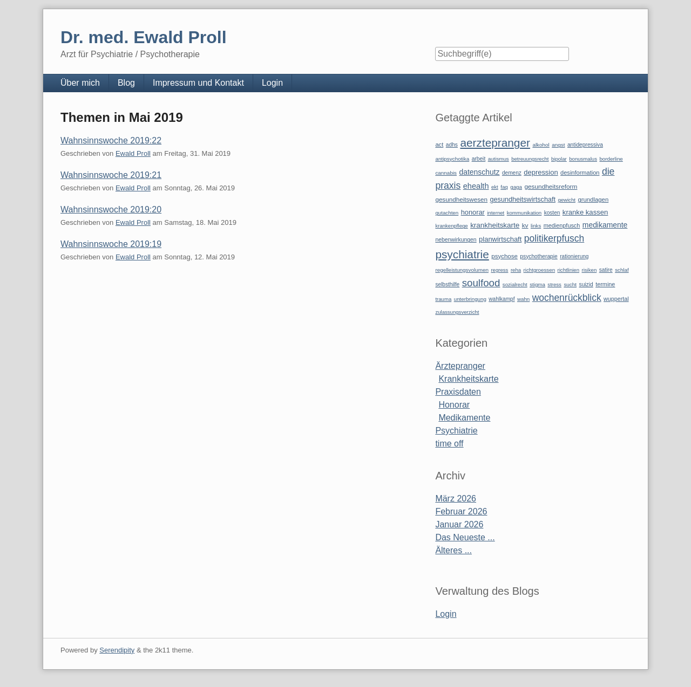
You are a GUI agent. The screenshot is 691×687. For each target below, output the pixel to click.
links (536, 226)
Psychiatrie (456, 430)
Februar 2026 (461, 511)
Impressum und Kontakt (198, 82)
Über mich (80, 82)
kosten (552, 213)
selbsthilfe (447, 284)
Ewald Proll (133, 153)
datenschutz (479, 172)
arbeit (479, 159)
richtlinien (569, 270)
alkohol (540, 145)
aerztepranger (495, 142)
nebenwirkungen (455, 240)
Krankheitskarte (468, 378)
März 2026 (455, 498)
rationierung (574, 256)
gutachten (446, 213)
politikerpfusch (554, 238)
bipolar (559, 159)
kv (525, 225)
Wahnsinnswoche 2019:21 (110, 175)
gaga (516, 187)
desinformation (579, 172)
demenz (511, 173)
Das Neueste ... (464, 537)
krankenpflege (451, 226)
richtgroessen (539, 270)
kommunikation (524, 213)
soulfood (481, 282)
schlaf (621, 270)
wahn (523, 299)
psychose (504, 256)
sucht (570, 284)
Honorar (454, 404)
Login (272, 82)
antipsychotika (452, 159)
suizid (586, 284)
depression (541, 172)
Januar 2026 (459, 524)
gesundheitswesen (461, 199)
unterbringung (470, 299)
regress (499, 270)
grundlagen (593, 199)
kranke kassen (585, 212)
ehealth (476, 186)
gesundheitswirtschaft (522, 199)
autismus (498, 159)
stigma (537, 284)
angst (558, 145)
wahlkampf (501, 299)
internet (495, 213)
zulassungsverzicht (457, 312)
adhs (452, 145)
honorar (473, 212)
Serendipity (116, 650)
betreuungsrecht (529, 159)
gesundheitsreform (550, 186)
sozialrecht (515, 284)
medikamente (604, 225)
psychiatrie (462, 254)
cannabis (446, 173)
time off (449, 443)
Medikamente (464, 417)
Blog (126, 82)
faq (504, 187)
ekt (494, 187)
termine (605, 284)
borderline (610, 159)
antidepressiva (585, 145)
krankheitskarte (494, 225)
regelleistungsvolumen (462, 270)
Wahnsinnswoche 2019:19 (110, 244)
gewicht (566, 200)
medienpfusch (562, 225)
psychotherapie (538, 256)
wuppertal (616, 299)
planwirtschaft (500, 239)
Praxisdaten (458, 391)
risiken (589, 270)
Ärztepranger (460, 365)
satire (606, 270)
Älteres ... (453, 550)
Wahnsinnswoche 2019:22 (110, 140)
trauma (443, 299)
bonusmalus (583, 159)
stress (554, 284)
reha (516, 270)
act (439, 144)
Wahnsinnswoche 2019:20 (110, 209)
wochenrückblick (566, 297)
